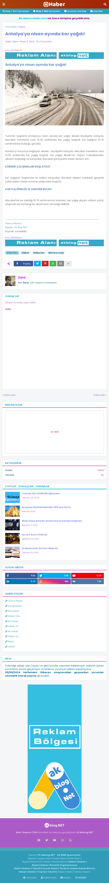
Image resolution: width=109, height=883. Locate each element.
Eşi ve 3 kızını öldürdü (34, 534)
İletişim (65, 877)
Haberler (39, 252)
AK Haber (11, 621)
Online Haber (14, 600)
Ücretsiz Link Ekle (75, 11)
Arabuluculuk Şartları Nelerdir (40, 548)
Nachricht (37, 861)
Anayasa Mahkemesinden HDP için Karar (46, 507)
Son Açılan (26, 486)
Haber (22, 26)
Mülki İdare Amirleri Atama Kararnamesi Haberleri (52, 521)
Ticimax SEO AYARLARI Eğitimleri (41, 493)
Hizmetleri (46, 11)
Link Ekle (96, 11)
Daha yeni (9, 395)
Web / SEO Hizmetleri (16, 11)
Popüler (10, 486)
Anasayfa (30, 877)
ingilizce (35, 849)
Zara (22, 277)
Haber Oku (12, 616)
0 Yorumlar (45, 41)
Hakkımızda (48, 877)
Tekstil (36, 868)
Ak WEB (54, 431)
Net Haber (12, 611)
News (9, 641)
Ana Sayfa (10, 26)
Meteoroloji (56, 252)
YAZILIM (54, 475)
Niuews (26, 861)
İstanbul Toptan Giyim (39, 858)
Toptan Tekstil (47, 871)
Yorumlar (42, 486)
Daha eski (99, 395)
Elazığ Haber (13, 606)
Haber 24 (11, 626)
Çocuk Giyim (50, 868)
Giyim (35, 865)
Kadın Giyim (59, 858)
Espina (63, 861)
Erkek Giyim (74, 858)
